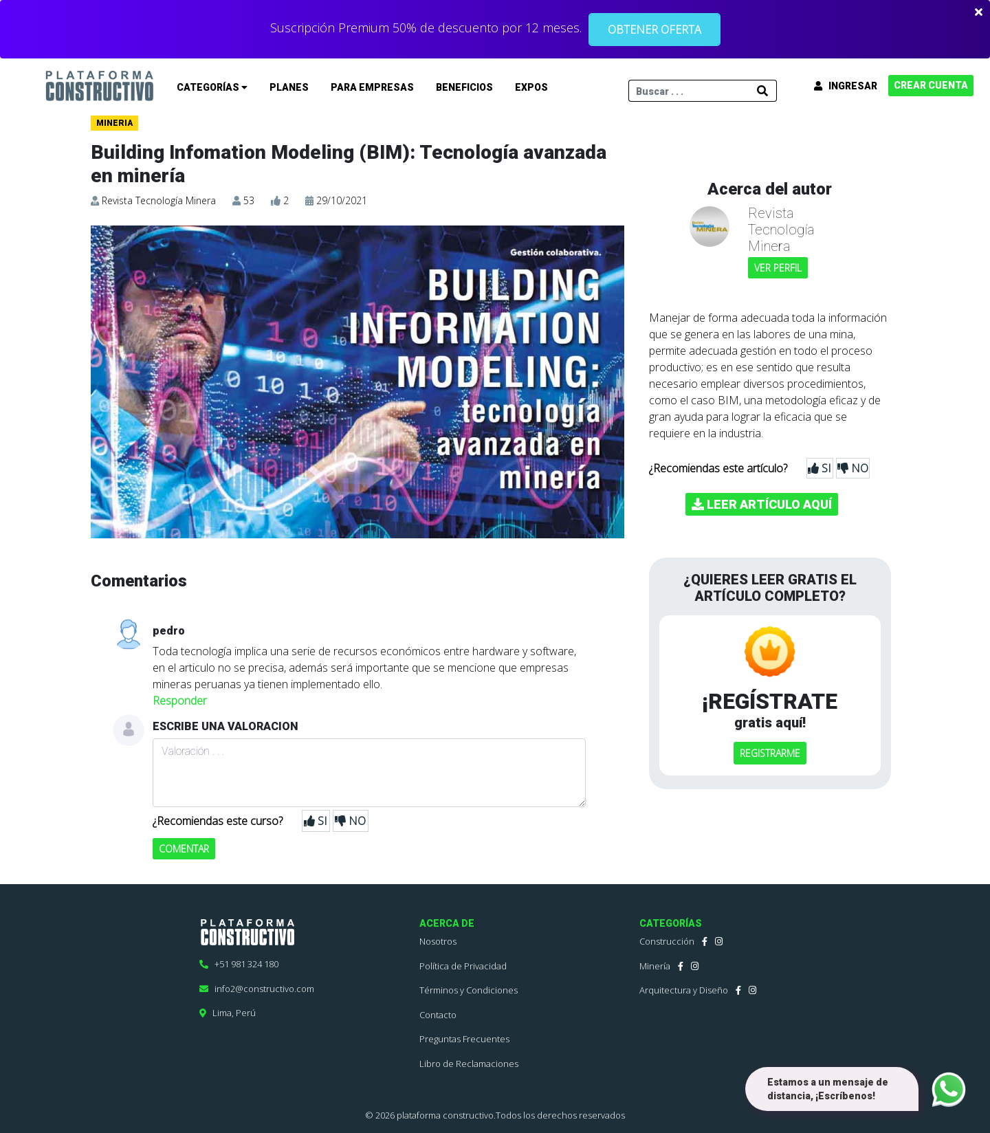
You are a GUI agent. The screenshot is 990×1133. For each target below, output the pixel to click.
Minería (654, 966)
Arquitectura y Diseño (683, 990)
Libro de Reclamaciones (468, 1063)
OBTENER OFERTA (654, 29)
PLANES (289, 87)
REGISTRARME (770, 753)
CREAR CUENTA (931, 85)
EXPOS (531, 87)
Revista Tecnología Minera (159, 200)
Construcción (666, 941)
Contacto (437, 1015)
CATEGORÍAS (212, 87)
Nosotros (437, 941)
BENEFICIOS (464, 87)
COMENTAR (184, 848)
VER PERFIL (778, 267)
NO (350, 820)
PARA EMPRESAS (372, 87)
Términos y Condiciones (468, 990)
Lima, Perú (227, 1012)
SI (315, 820)
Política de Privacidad (463, 966)
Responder (180, 700)
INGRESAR (845, 85)
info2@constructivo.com (256, 988)
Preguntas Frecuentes (464, 1039)
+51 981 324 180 (238, 964)
